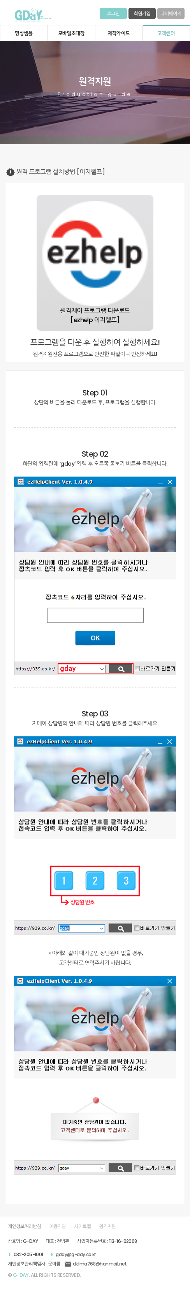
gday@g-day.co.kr (75, 1254)
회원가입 (142, 13)
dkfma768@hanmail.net (95, 1263)
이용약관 (57, 1226)
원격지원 (107, 1226)
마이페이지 (170, 13)
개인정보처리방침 (24, 1226)
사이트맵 (82, 1226)
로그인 (113, 13)
